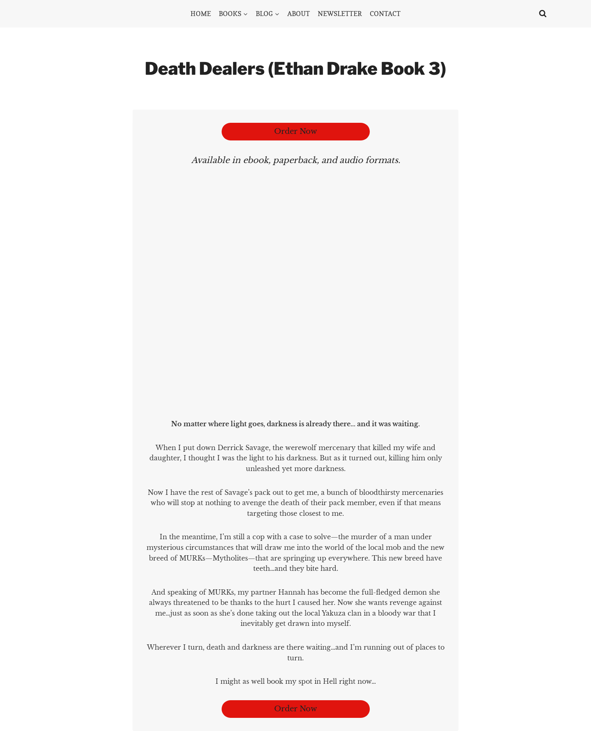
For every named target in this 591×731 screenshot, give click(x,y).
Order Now (295, 131)
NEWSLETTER (340, 13)
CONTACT (385, 13)
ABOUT (298, 13)
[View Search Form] (542, 13)
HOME (200, 13)
